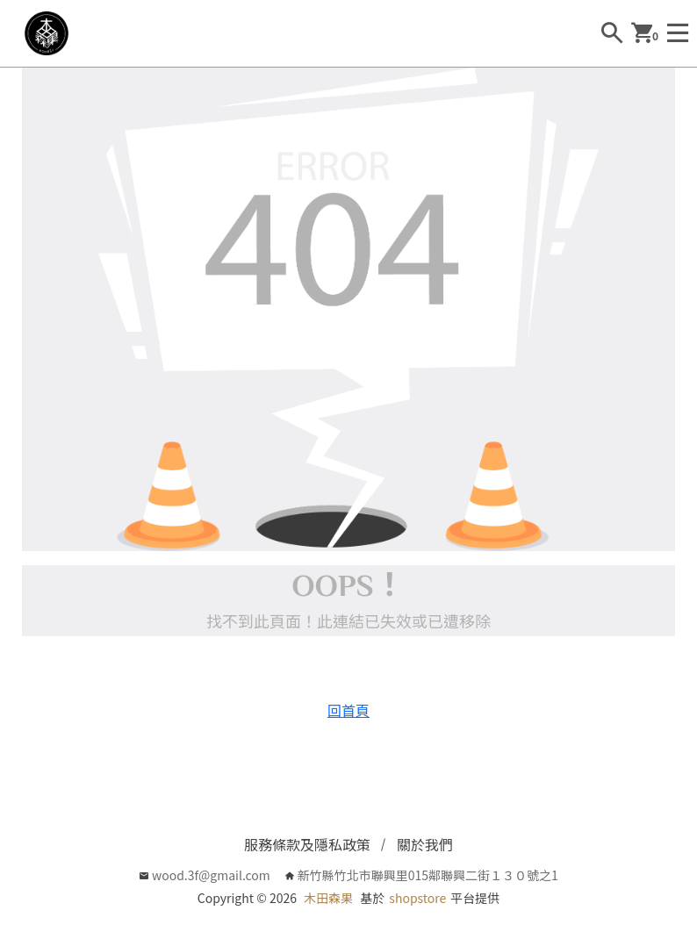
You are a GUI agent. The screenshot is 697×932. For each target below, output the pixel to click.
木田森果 (328, 898)
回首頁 (348, 710)
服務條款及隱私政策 (307, 844)
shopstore (417, 898)
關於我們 (425, 844)
